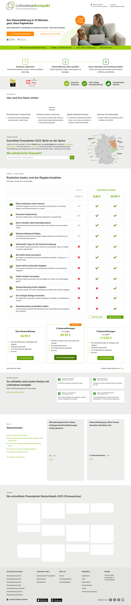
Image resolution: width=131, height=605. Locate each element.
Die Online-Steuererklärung (26, 9)
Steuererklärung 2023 (14, 582)
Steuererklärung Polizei (14, 591)
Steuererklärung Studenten (16, 588)
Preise (84, 588)
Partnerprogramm (65, 579)
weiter (51, 459)
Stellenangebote (64, 582)
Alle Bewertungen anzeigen (16, 392)
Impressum (86, 576)
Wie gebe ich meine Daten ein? (18, 452)
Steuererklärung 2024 (14, 579)
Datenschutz (86, 582)
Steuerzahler (34, 146)
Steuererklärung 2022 (14, 585)
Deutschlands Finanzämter (46, 576)
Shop (122, 368)
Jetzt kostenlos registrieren (20, 34)
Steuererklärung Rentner (15, 595)
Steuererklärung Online (15, 571)
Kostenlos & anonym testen (50, 34)
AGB (83, 579)
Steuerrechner (41, 579)
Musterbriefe (41, 582)
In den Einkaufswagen (25, 358)
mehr (54, 456)
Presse (61, 576)
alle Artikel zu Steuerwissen (16, 457)
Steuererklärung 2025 (14, 576)
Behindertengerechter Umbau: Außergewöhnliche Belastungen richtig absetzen (63, 425)
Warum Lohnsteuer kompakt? (18, 435)
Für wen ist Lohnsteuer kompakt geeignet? (22, 449)
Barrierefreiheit (87, 585)
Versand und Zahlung (89, 591)
